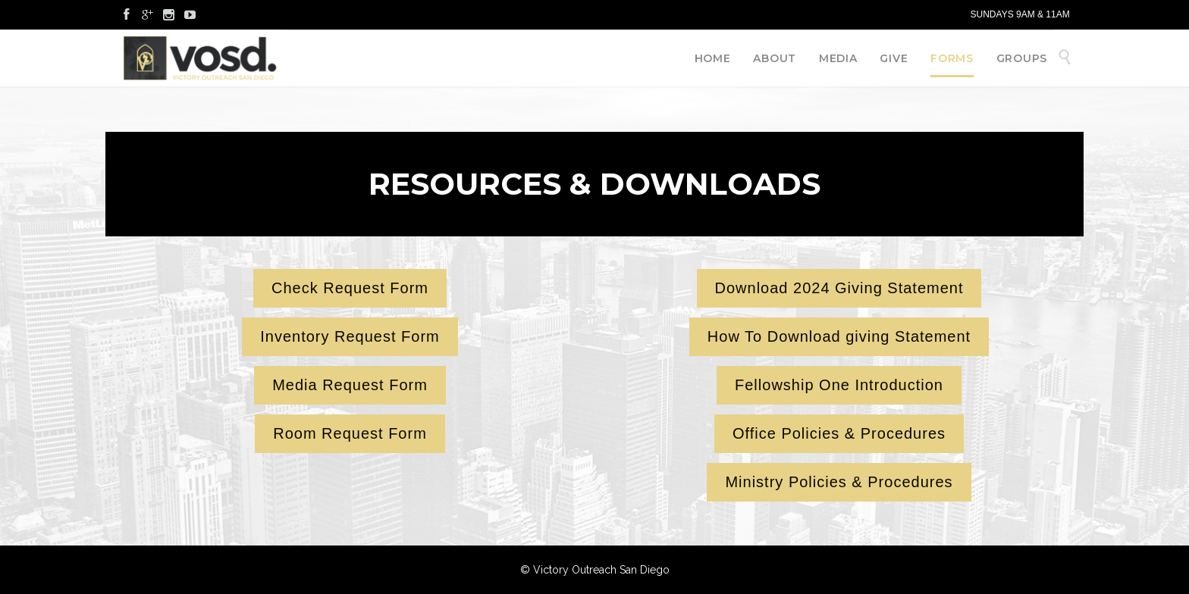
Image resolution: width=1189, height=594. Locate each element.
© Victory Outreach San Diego (595, 570)
